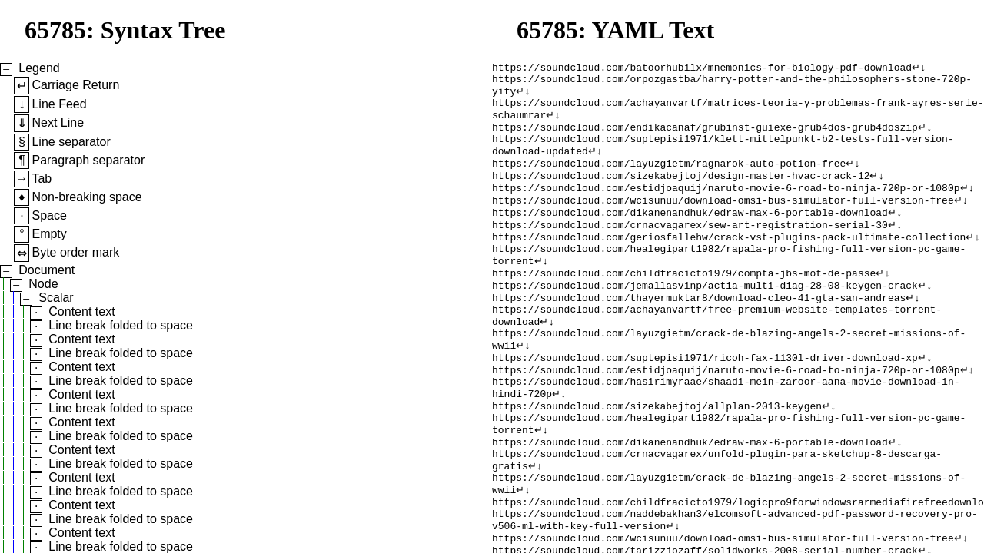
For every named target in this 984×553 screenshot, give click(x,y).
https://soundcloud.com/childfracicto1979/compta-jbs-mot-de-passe (684, 303)
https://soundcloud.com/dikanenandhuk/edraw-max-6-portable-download (690, 234)
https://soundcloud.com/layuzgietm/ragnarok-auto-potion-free (669, 179)
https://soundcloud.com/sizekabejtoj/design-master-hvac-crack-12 (680, 193)
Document (46, 269)
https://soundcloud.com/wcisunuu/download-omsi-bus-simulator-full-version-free (723, 220)
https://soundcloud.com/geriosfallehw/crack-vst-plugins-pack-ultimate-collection (729, 262)
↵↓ (919, 68)
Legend (38, 68)
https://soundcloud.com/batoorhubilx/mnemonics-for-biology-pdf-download (702, 68)
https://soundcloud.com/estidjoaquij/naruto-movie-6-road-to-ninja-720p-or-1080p (725, 207)
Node (43, 283)
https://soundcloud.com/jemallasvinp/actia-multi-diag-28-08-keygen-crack (705, 317)
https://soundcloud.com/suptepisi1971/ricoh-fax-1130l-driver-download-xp (705, 400)
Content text (81, 311)
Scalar (55, 297)
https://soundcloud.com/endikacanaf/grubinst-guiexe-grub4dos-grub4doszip (705, 137)
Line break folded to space (120, 325)
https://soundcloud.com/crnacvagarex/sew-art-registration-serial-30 (690, 248)
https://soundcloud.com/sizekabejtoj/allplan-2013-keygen (657, 455)
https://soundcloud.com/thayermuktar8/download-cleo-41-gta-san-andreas (699, 331)
